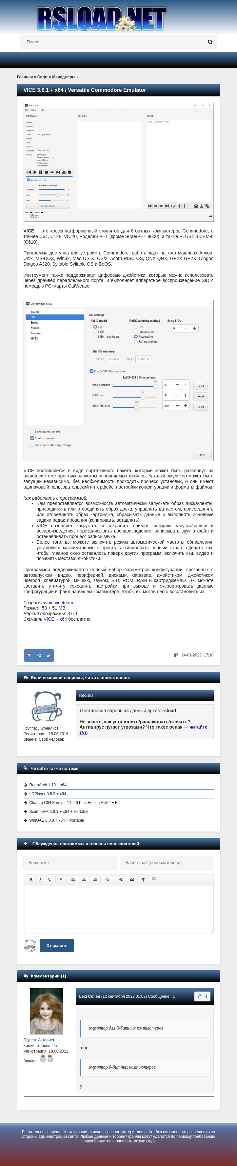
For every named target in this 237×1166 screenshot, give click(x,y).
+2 (39, 655)
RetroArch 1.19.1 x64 (48, 785)
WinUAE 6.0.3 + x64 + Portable (57, 820)
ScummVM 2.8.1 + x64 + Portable (59, 811)
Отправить (57, 945)
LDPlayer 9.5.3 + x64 (48, 794)
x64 (63, 619)
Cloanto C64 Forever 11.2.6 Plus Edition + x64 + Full (76, 802)
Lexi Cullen (89, 996)
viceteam (64, 602)
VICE (49, 619)
